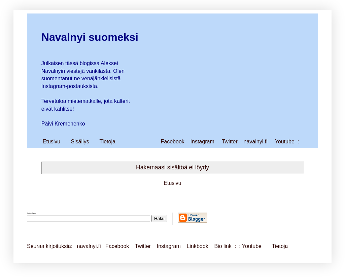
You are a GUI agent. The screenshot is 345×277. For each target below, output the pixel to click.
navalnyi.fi (256, 141)
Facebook (172, 141)
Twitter (230, 141)
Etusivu (51, 141)
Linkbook (197, 246)
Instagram (202, 141)
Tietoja (107, 141)
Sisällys (80, 141)
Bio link (223, 246)
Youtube (285, 141)
